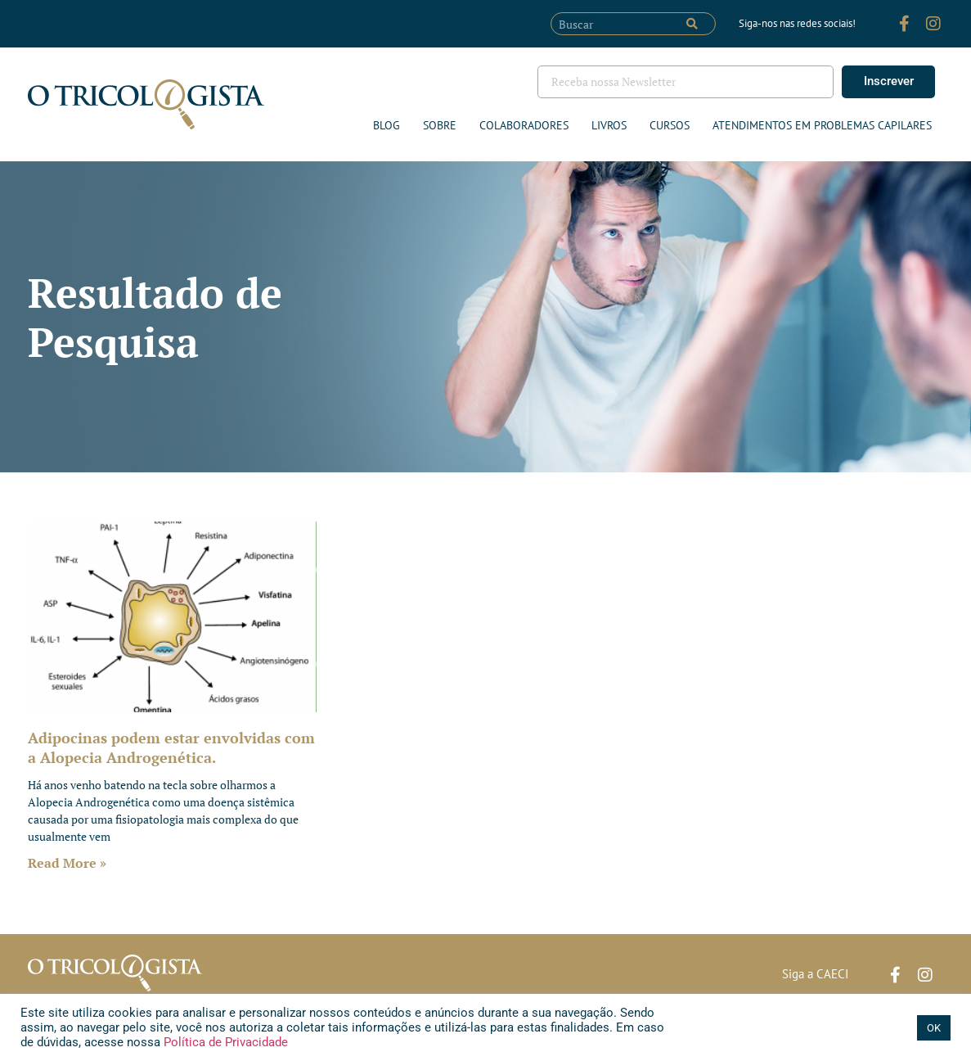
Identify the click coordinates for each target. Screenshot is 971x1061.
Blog (386, 125)
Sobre (439, 125)
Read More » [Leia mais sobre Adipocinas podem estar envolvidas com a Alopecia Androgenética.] (67, 863)
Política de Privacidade (224, 1042)
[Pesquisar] (692, 23)
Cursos (670, 125)
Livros (609, 125)
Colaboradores (524, 125)
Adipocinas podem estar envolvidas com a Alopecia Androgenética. (171, 747)
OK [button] (934, 1028)
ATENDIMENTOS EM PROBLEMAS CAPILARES (822, 125)
